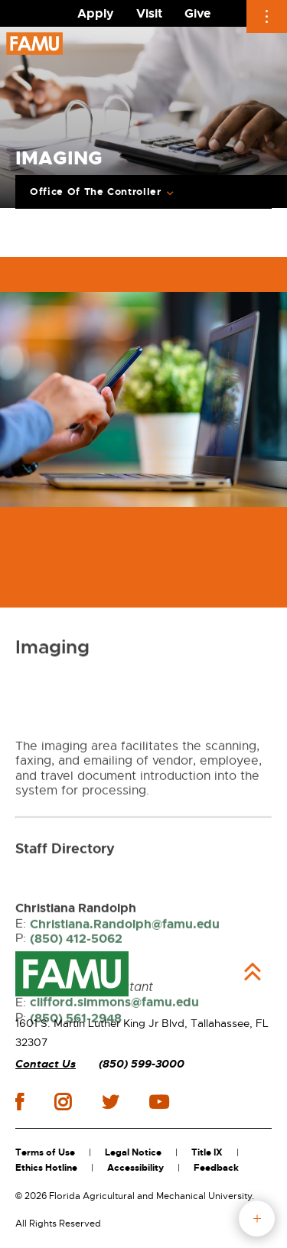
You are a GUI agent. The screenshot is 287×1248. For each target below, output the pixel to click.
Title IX (207, 1152)
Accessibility (135, 1168)
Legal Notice (133, 1152)
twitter (110, 1102)
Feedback (216, 1168)
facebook (19, 1101)
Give (197, 13)
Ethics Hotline (46, 1168)
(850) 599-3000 (141, 1064)
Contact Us (45, 1064)
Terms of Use (45, 1152)
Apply (95, 13)
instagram (62, 1102)
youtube (158, 1102)
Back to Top (252, 972)
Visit (149, 13)
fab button (257, 1219)
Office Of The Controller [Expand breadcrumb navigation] (95, 192)
